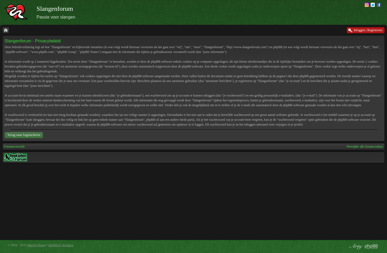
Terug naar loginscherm (23, 135)
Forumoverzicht (14, 146)
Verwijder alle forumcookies (364, 146)
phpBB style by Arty (355, 246)
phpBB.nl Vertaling (60, 245)
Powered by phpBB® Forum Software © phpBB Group (371, 246)
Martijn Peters (36, 245)
